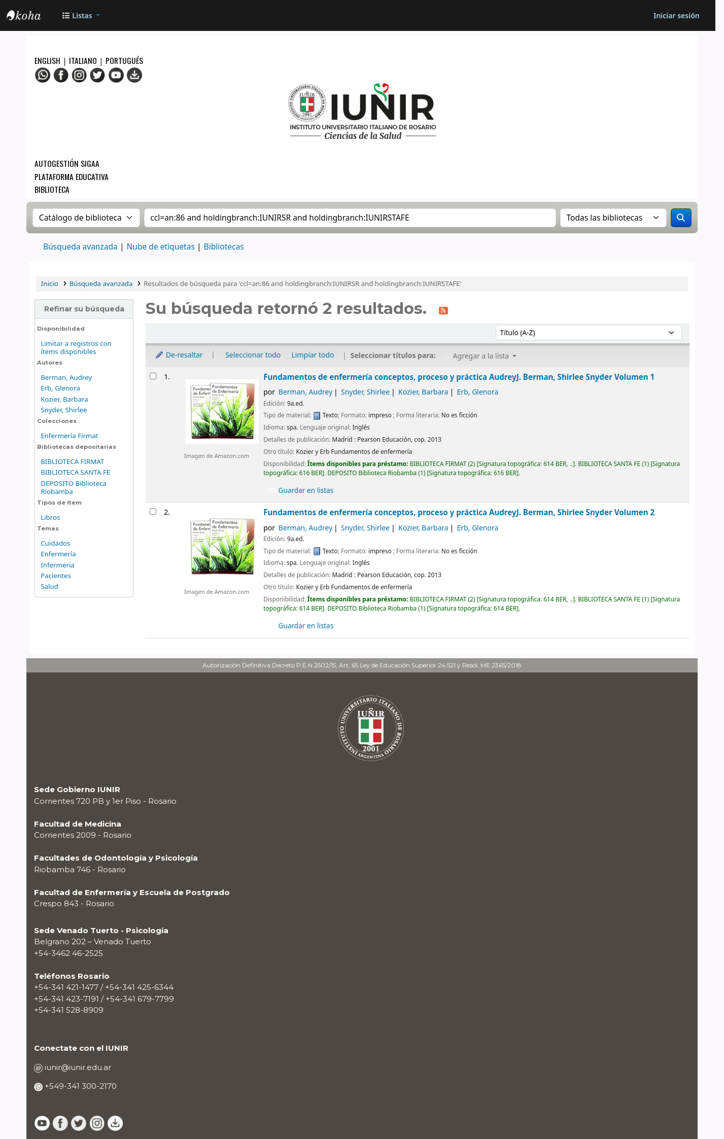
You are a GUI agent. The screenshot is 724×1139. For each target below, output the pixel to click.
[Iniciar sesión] (676, 15)
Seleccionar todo (253, 355)
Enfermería (58, 553)
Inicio (49, 283)
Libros (50, 517)
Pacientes (56, 575)
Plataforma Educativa (72, 176)
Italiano (83, 60)
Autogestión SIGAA (67, 163)
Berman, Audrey (66, 377)
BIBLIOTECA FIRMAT (72, 461)
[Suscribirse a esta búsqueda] (443, 309)
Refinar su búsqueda (84, 308)
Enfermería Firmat (69, 435)
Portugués (124, 60)
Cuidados (55, 543)
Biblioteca (52, 189)
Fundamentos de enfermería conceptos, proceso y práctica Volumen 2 (458, 512)
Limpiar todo (313, 355)
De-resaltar (179, 355)
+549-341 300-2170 (80, 1086)
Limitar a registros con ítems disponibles (76, 348)
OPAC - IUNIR (32, 17)
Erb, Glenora (60, 388)
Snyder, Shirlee (64, 409)
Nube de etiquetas (160, 246)
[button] (80, 15)
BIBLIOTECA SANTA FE (75, 472)
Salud (49, 586)
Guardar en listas (300, 490)
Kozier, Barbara (64, 399)
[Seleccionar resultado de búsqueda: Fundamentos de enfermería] (153, 376)
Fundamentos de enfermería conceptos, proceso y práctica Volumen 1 (458, 377)
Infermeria (58, 565)
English (48, 60)
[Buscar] (681, 217)
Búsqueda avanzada (80, 246)
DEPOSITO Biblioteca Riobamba (74, 487)
